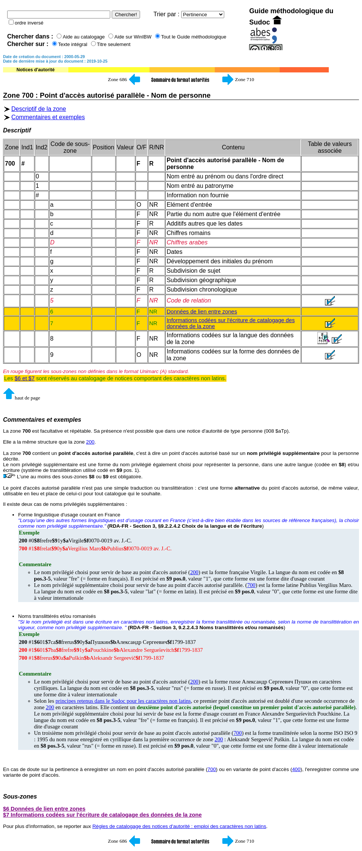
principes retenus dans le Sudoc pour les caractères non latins (123, 701)
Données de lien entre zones (201, 312)
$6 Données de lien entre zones (44, 809)
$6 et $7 (25, 378)
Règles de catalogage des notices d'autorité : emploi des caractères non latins (179, 826)
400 (296, 769)
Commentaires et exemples (48, 117)
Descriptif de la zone (38, 109)
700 (251, 585)
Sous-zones (20, 796)
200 (90, 442)
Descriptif (17, 130)
